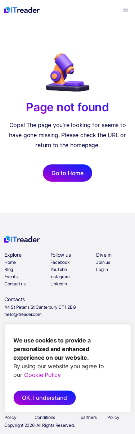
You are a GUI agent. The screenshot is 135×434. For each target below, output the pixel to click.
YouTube (58, 269)
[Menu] (126, 10)
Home (10, 262)
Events (11, 276)
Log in (102, 269)
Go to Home (67, 173)
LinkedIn (58, 283)
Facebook (60, 262)
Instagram (59, 276)
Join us (103, 262)
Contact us (15, 283)
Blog (8, 269)
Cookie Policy (42, 374)
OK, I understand (44, 397)
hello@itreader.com (22, 314)
